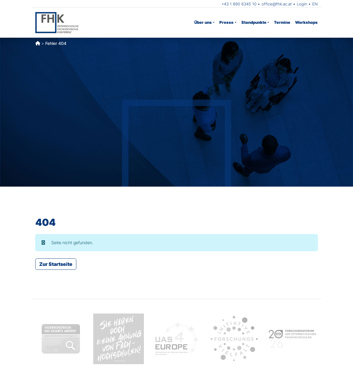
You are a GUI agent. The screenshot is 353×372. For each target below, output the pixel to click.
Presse (226, 22)
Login (302, 4)
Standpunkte (253, 22)
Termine (282, 22)
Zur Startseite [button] (55, 264)
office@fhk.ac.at (277, 4)
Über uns (203, 22)
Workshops (306, 22)
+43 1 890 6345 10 (238, 4)
